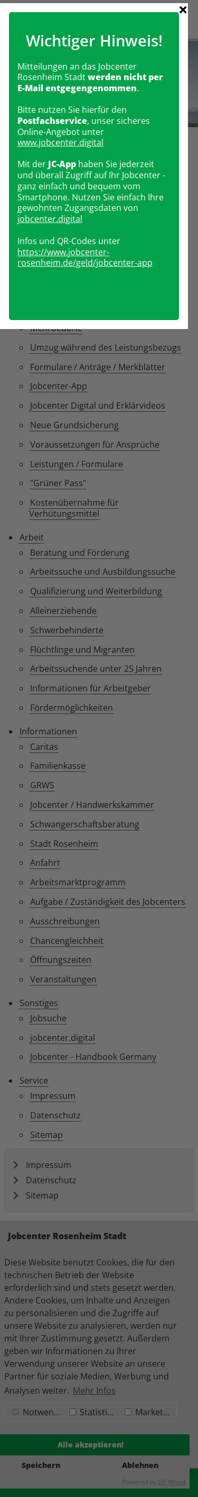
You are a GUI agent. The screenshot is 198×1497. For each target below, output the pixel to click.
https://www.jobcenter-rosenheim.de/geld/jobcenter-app (90, 798)
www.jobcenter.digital (66, 684)
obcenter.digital (56, 760)
